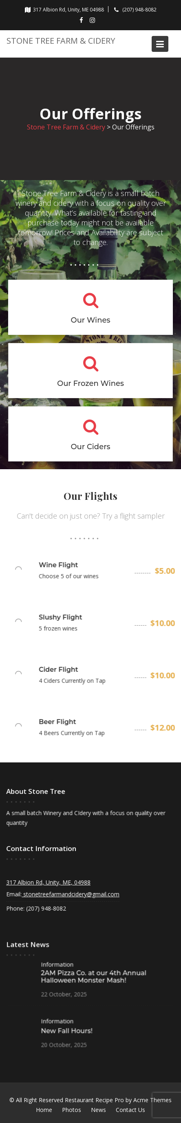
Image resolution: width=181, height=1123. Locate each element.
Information (58, 964)
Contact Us (130, 1110)
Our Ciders (90, 446)
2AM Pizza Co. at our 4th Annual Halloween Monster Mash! (93, 976)
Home (44, 1110)
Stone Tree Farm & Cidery (61, 40)
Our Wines (90, 320)
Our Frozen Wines (90, 383)
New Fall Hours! (67, 1029)
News (98, 1110)
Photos (71, 1110)
